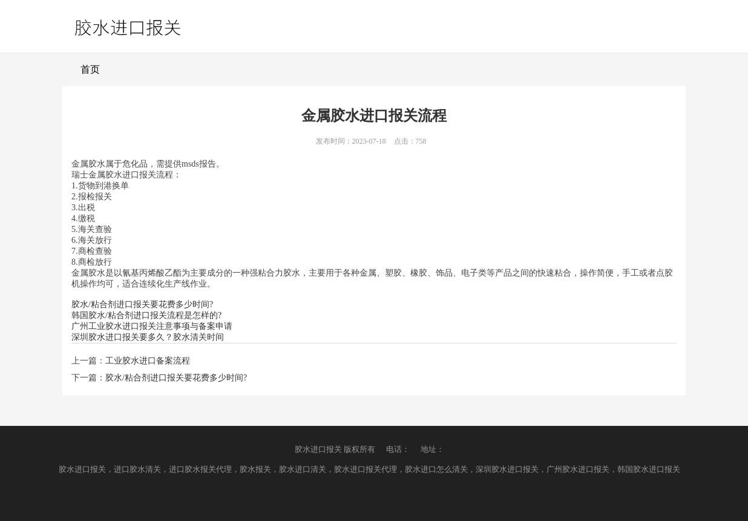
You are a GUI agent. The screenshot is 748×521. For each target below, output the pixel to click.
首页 (90, 69)
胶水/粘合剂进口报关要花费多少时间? (142, 304)
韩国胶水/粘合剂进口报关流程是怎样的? (146, 315)
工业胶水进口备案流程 (147, 360)
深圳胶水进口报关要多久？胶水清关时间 (147, 337)
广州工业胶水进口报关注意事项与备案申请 (151, 326)
